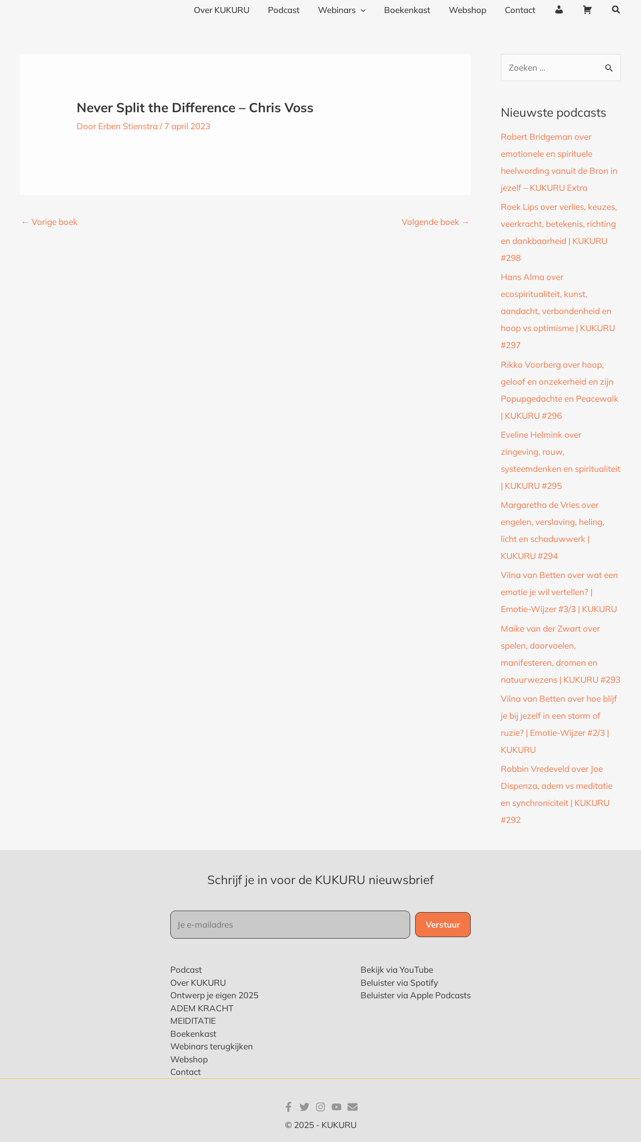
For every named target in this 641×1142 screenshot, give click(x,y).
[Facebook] (288, 1107)
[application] (369, 10)
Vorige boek (49, 221)
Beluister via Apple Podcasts (416, 995)
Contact (185, 1071)
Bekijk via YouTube (397, 969)
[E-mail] (353, 1107)
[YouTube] (337, 1107)
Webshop (189, 1059)
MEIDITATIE (193, 1020)
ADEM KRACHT (201, 1008)
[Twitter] (304, 1107)
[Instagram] (320, 1107)
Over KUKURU (198, 982)
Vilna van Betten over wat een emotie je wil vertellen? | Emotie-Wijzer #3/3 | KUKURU (559, 591)
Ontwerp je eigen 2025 (214, 995)
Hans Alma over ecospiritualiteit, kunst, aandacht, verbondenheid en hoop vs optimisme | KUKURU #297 (558, 310)
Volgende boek (436, 221)
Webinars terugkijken (211, 1046)
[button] (616, 10)
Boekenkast (193, 1033)
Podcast (186, 969)
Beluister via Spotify (399, 982)
